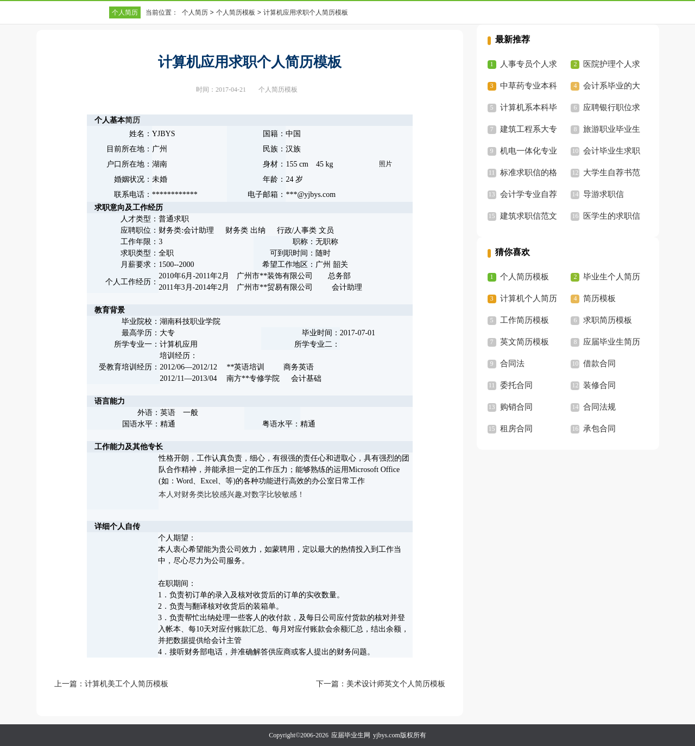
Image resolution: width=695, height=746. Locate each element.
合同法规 (599, 407)
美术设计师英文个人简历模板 (395, 684)
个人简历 (125, 12)
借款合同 (599, 363)
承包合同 (599, 428)
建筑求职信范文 (528, 216)
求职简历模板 (607, 320)
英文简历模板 (524, 341)
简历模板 (599, 298)
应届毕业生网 (350, 735)
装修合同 (599, 385)
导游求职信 (603, 194)
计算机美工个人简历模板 (126, 684)
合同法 (512, 363)
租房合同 (516, 428)
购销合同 (516, 407)
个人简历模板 (235, 12)
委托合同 (516, 385)
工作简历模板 (524, 320)
